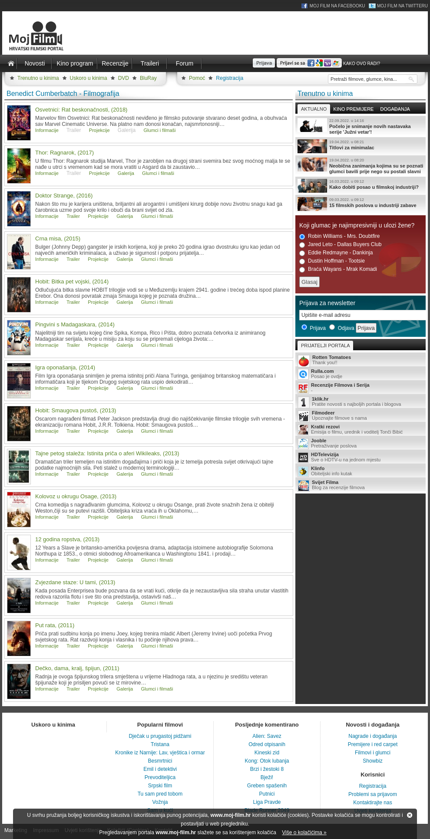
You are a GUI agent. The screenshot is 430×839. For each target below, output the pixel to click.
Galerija (126, 173)
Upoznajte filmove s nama (360, 416)
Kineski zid (267, 753)
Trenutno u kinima (38, 78)
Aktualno (314, 109)
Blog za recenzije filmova (360, 485)
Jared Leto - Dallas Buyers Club (340, 244)
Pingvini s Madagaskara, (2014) (75, 324)
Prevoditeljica (160, 777)
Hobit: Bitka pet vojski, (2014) (72, 281)
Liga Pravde (267, 802)
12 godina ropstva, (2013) (67, 539)
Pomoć (197, 78)
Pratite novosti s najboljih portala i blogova (360, 402)
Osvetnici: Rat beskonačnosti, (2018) (81, 109)
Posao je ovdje (360, 374)
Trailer (73, 216)
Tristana (160, 744)
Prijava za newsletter (327, 302)
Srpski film (160, 786)
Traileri (150, 63)
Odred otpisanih (266, 744)
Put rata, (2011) (54, 625)
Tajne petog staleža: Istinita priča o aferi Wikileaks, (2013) (107, 453)
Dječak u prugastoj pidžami (160, 736)
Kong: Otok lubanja (267, 761)
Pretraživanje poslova (360, 443)
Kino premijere (353, 109)
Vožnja (160, 802)
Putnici (267, 794)
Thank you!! (360, 360)
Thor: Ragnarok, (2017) (64, 152)
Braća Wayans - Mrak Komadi (338, 269)
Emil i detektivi (160, 769)
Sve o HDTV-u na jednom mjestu (360, 457)
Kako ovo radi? (361, 63)
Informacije (47, 130)
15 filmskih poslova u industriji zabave (360, 204)
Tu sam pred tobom (160, 794)
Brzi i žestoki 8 (267, 769)
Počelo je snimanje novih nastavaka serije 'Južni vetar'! (360, 126)
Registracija (229, 78)
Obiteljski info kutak (360, 471)
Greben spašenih (267, 786)
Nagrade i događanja (372, 736)
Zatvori (410, 815)
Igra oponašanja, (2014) (65, 367)
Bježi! (267, 777)
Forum (184, 63)
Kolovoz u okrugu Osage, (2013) (75, 496)
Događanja (395, 109)
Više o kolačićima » (304, 832)
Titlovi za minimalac (360, 146)
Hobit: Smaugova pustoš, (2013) (75, 410)
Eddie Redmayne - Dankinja (336, 253)
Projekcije (99, 130)
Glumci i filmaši (160, 130)
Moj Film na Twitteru (402, 5)
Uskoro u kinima (88, 78)
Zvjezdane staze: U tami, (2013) (75, 582)
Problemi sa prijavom (372, 794)
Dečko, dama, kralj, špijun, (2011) (77, 668)
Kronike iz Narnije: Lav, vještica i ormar (160, 753)
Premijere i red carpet (373, 744)
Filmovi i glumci (372, 753)
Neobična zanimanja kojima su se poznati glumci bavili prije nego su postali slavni (360, 166)
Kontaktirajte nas (372, 803)
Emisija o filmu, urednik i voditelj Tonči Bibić (360, 429)
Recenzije (115, 63)
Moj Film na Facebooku (337, 5)
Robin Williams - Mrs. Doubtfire (339, 236)
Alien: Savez (266, 736)
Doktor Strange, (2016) (64, 195)
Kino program (74, 63)
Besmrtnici (160, 761)
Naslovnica (10, 63)
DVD (123, 78)
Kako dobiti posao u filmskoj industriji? (360, 186)
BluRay (148, 78)
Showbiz (372, 761)
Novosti (35, 63)
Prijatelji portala (325, 345)
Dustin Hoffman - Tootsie (332, 261)
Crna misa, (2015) (57, 238)
